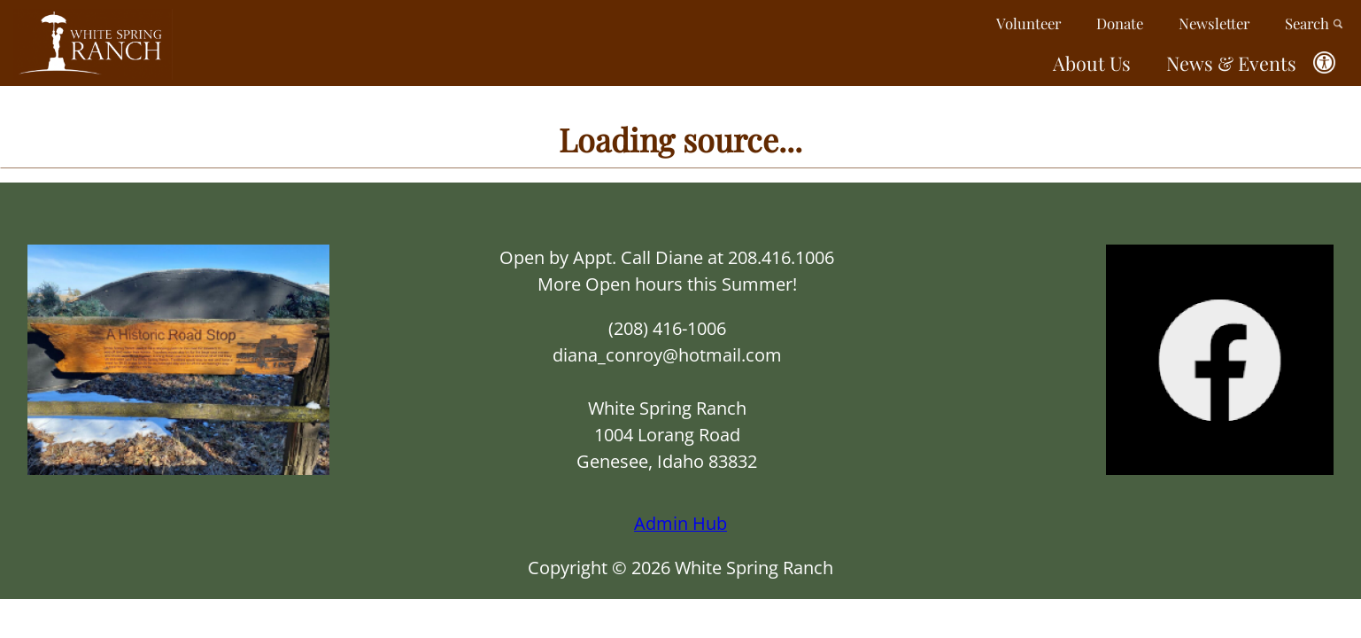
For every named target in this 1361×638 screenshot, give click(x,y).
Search (1314, 23)
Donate (1119, 23)
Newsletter (1214, 23)
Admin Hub (680, 523)
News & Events (1231, 63)
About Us (1092, 63)
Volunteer (1028, 23)
